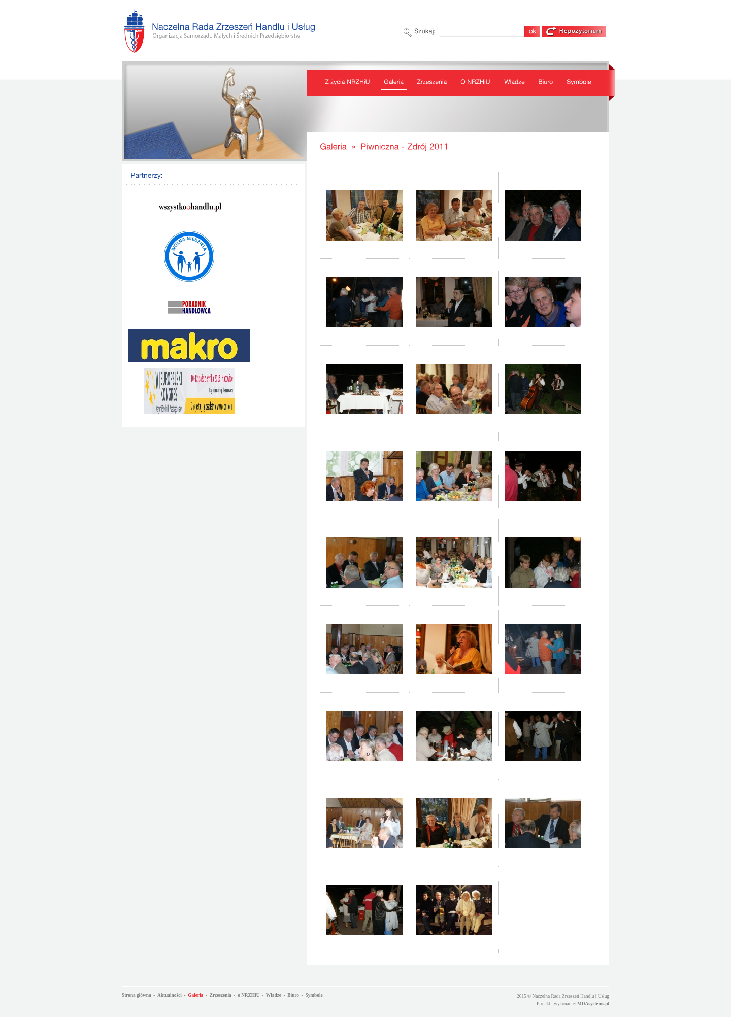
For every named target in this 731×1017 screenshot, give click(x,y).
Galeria (195, 995)
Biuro (293, 995)
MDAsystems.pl (593, 1003)
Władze (273, 995)
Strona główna (136, 995)
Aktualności (169, 995)
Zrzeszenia (220, 995)
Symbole (313, 995)
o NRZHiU (248, 995)
